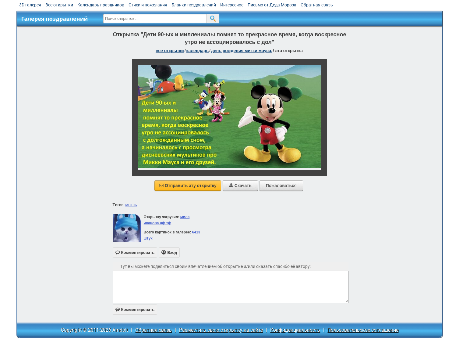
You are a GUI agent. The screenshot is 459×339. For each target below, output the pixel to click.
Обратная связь (317, 4)
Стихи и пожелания (148, 4)
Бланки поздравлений (193, 4)
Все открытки (59, 4)
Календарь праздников (100, 4)
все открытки (170, 50)
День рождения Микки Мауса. (241, 50)
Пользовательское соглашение (362, 330)
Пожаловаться (281, 185)
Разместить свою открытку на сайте (221, 330)
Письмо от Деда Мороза (272, 4)
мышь (131, 204)
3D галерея (30, 4)
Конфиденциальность (295, 330)
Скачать (240, 185)
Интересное (231, 4)
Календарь (197, 50)
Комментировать (135, 309)
